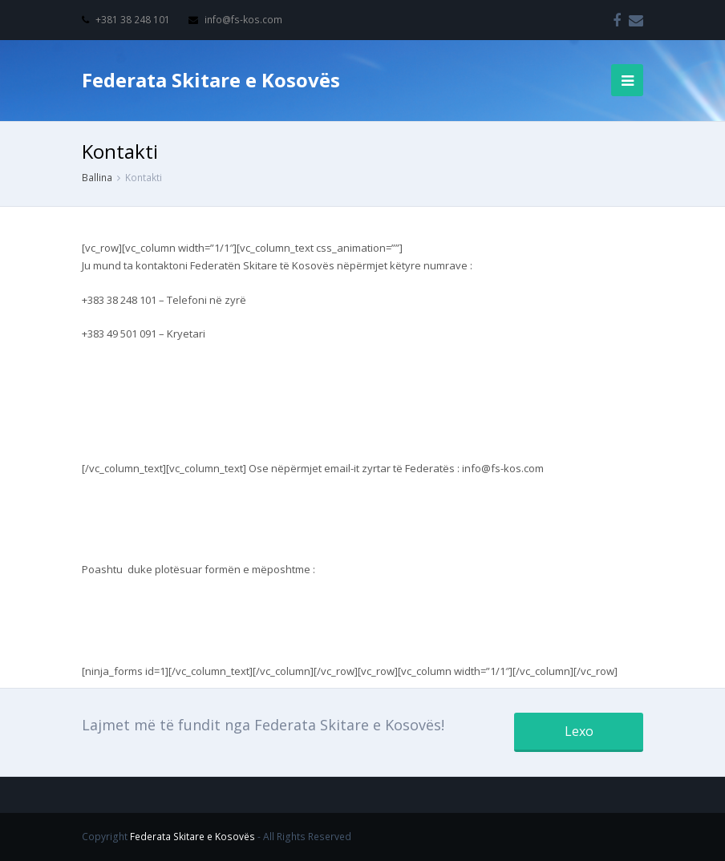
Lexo (579, 731)
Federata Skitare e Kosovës (211, 80)
